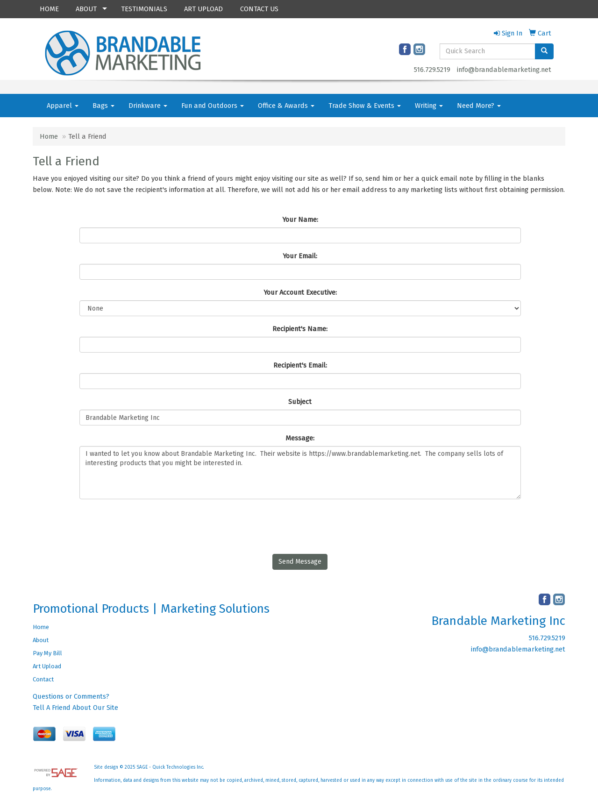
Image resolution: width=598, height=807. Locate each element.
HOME (49, 9)
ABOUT (86, 9)
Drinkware (147, 105)
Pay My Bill (47, 653)
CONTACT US (259, 9)
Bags (103, 105)
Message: (299, 438)
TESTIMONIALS (144, 9)
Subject (300, 401)
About (41, 640)
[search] (544, 51)
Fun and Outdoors (212, 105)
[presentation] (150, 524)
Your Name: (300, 219)
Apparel (62, 105)
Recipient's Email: (300, 365)
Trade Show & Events (364, 105)
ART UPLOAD (203, 9)
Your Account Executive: (300, 292)
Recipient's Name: (299, 329)
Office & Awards (286, 105)
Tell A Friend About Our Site (75, 707)
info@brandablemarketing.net (504, 69)
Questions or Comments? (71, 696)
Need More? (479, 105)
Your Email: (300, 256)
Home (49, 136)
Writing (429, 105)
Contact (43, 679)
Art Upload (47, 666)
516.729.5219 (432, 69)
